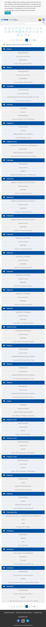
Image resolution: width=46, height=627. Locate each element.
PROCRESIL (10, 549)
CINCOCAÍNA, (17, 553)
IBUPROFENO (23, 534)
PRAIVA (9, 49)
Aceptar (8, 13)
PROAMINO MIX (12, 512)
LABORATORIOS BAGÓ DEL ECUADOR (23, 356)
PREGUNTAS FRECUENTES (24, 612)
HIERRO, (14, 182)
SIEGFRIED (23, 189)
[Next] (36, 40)
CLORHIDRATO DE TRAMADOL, (18, 145)
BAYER (23, 430)
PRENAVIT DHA (11, 327)
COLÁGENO (23, 108)
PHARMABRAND (23, 115)
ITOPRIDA (23, 405)
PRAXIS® (10, 104)
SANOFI (23, 579)
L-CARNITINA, (24, 516)
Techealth (23, 560)
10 (34, 40)
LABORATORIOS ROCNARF (23, 486)
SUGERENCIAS (37, 612)
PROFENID (10, 568)
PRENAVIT (10, 234)
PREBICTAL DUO (12, 141)
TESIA (23, 523)
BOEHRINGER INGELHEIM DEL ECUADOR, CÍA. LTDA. (23, 97)
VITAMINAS (27, 238)
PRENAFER (10, 179)
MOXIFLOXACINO (23, 53)
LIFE (23, 542)
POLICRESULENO (27, 553)
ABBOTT (23, 171)
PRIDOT (9, 401)
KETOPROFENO (23, 571)
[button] (43, 20)
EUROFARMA (23, 60)
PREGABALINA (23, 127)
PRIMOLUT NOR (12, 419)
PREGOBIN (10, 160)
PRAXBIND (10, 86)
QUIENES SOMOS (9, 612)
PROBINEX (10, 531)
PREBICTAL (10, 123)
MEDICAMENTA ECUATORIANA (23, 134)
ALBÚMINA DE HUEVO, (12, 516)
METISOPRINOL (23, 479)
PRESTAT (9, 345)
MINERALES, (19, 238)
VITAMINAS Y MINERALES (23, 331)
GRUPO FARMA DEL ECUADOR (23, 412)
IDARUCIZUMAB (23, 90)
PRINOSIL (10, 475)
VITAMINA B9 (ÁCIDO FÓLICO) (26, 182)
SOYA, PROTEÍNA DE (35, 516)
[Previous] (9, 40)
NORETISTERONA (23, 423)
